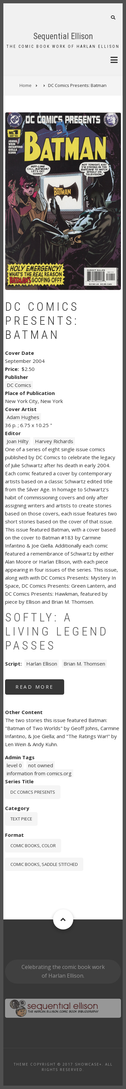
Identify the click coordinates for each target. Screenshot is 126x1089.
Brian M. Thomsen (84, 663)
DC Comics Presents (32, 792)
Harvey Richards (54, 441)
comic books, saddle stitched (44, 864)
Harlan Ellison (41, 663)
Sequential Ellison (63, 36)
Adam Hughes (23, 417)
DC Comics (19, 385)
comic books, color (33, 846)
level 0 (14, 765)
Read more (39, 689)
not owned (40, 765)
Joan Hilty (18, 441)
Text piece (21, 819)
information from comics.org (39, 773)
